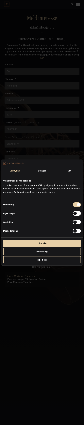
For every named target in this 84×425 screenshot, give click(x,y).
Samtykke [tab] (15, 171)
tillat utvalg (42, 251)
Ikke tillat (41, 260)
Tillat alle (42, 243)
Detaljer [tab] (42, 171)
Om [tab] (69, 171)
